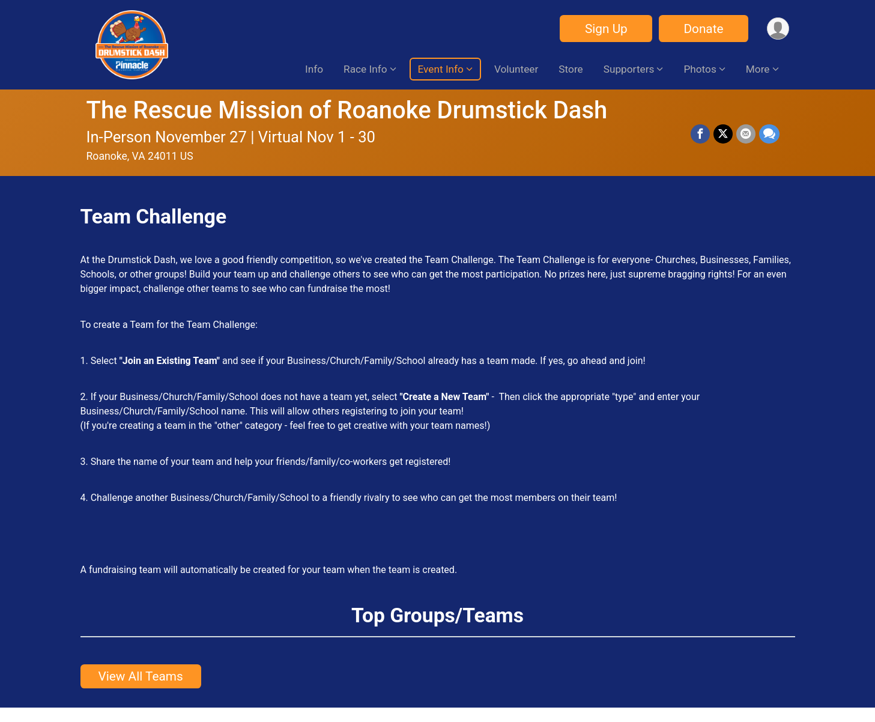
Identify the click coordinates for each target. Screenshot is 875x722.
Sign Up (606, 29)
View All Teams (140, 676)
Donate (703, 29)
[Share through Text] (769, 134)
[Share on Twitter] (723, 134)
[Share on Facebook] (700, 134)
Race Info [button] (365, 69)
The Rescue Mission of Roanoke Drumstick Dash (347, 110)
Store (571, 69)
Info (314, 69)
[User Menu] (778, 28)
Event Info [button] (441, 69)
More (758, 69)
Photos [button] (699, 69)
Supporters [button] (629, 69)
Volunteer (516, 69)
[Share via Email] (745, 134)
